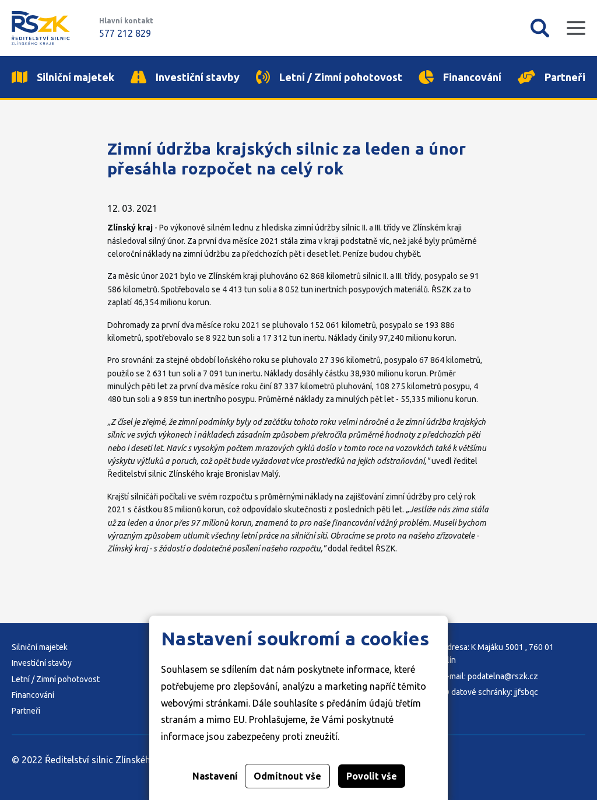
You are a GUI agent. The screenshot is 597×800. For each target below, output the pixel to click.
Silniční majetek (40, 647)
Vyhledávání (540, 28)
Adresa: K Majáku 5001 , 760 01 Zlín (498, 653)
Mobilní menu (576, 28)
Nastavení (215, 776)
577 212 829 (125, 33)
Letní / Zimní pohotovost (56, 679)
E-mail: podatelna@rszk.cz (490, 676)
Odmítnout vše (287, 776)
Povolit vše (371, 776)
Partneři (26, 710)
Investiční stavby (42, 663)
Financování (33, 695)
